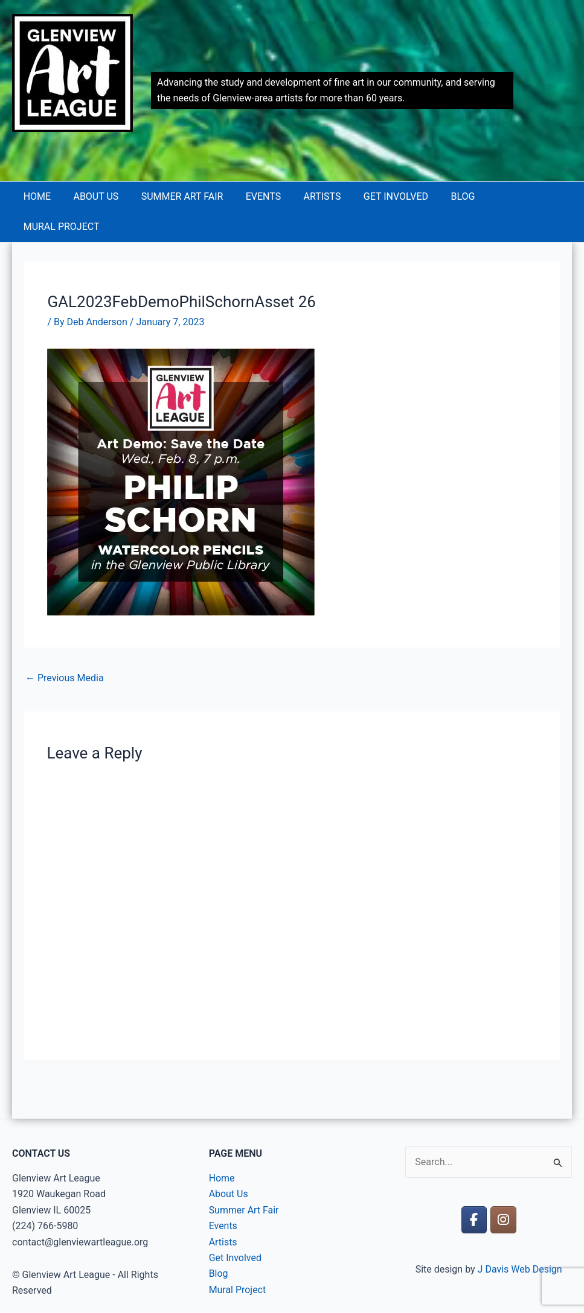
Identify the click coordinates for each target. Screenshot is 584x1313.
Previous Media (64, 647)
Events (258, 196)
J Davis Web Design (520, 1239)
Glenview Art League (53, 149)
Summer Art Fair (181, 196)
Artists (314, 196)
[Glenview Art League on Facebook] (474, 1189)
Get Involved (384, 196)
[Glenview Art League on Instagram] (503, 1189)
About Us (97, 196)
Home (42, 196)
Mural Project (518, 196)
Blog (449, 196)
